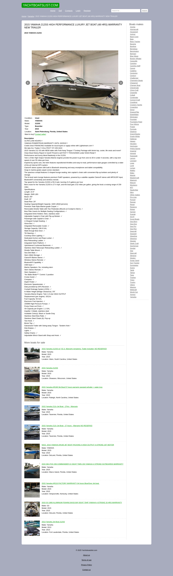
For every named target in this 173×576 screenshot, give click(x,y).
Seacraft (133, 231)
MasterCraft (134, 178)
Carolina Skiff (135, 66)
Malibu (132, 170)
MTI (131, 188)
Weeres (133, 287)
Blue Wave (134, 56)
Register (87, 11)
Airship (132, 27)
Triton (132, 280)
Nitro (132, 192)
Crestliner (133, 102)
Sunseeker (134, 265)
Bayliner (133, 46)
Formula (133, 129)
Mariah (132, 175)
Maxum (133, 183)
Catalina (133, 71)
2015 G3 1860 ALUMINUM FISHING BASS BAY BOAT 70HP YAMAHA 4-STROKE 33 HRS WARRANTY (82, 502)
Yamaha (133, 297)
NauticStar (134, 190)
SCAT (132, 217)
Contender (134, 97)
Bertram (133, 54)
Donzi (132, 110)
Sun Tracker (134, 263)
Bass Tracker (135, 42)
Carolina (133, 63)
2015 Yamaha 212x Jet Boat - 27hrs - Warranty (60, 406)
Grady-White (135, 136)
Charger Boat (135, 85)
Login (78, 11)
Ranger (133, 202)
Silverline (133, 236)
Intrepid (133, 153)
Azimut (132, 34)
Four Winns (134, 124)
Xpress (132, 295)
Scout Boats (134, 219)
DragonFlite (134, 112)
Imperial (133, 151)
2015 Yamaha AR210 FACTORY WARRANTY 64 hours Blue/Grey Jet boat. (70, 483)
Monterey (133, 185)
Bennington (134, 51)
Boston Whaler (135, 59)
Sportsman (134, 246)
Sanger (133, 212)
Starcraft (133, 253)
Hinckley (133, 144)
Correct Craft (135, 100)
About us (86, 555)
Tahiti (132, 270)
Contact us (86, 570)
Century (133, 76)
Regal (132, 205)
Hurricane (133, 146)
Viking (132, 285)
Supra (132, 268)
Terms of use (86, 560)
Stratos (133, 258)
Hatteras (133, 139)
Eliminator (134, 117)
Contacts (69, 11)
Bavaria (133, 44)
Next (121, 83)
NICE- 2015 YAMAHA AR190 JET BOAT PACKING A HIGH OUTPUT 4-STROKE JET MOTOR (78, 445)
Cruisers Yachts (136, 105)
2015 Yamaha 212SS (50, 368)
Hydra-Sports (135, 149)
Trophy (132, 282)
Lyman (132, 168)
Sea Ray (133, 229)
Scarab (133, 214)
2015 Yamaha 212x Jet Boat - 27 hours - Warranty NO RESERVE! (67, 425)
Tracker (133, 278)
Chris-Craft (134, 90)
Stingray (133, 256)
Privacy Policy (86, 565)
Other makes (135, 195)
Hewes (132, 141)
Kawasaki (133, 156)
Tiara (132, 275)
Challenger (134, 78)
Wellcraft (133, 290)
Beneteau (133, 49)
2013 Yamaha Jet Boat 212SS (53, 522)
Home (52, 11)
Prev (28, 83)
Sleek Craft (134, 243)
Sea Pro (133, 226)
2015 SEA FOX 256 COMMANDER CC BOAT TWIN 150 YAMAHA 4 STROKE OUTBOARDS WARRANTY (82, 464)
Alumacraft (134, 29)
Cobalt (132, 95)
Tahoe (132, 273)
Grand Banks (135, 134)
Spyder (133, 248)
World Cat (134, 292)
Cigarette (133, 93)
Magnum (133, 180)
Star (131, 251)
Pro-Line (133, 197)
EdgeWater (134, 115)
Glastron (133, 132)
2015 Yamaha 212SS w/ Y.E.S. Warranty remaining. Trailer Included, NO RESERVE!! (74, 349)
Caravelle (133, 61)
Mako (132, 173)
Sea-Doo (133, 224)
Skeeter (133, 241)
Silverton (133, 239)
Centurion (134, 73)
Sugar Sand (134, 260)
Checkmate (134, 88)
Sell (60, 11)
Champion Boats (136, 80)
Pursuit (132, 200)
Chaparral (134, 83)
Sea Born (133, 222)
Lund (132, 166)
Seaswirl (133, 234)
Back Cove (134, 37)
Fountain (133, 119)
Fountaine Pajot (136, 122)
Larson (132, 158)
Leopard (133, 161)
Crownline (134, 107)
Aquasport (134, 32)
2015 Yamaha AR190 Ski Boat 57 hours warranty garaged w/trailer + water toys (72, 387)
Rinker (132, 209)
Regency (133, 207)
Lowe (132, 163)
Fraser (132, 127)
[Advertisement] (74, 42)
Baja (132, 39)
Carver (132, 68)
